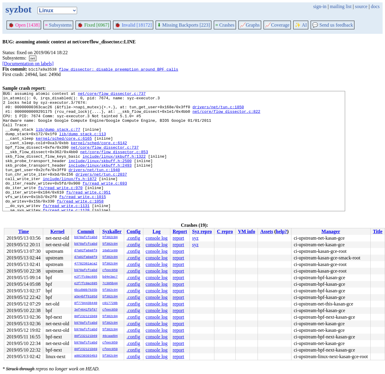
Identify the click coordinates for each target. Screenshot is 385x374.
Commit (85, 231)
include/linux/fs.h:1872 (70, 196)
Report (180, 231)
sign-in (319, 6)
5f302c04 (110, 237)
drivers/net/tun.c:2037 (101, 191)
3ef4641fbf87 (85, 310)
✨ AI (301, 25)
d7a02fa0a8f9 (85, 251)
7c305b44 (110, 284)
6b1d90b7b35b (85, 290)
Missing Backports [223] (183, 25)
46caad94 (110, 336)
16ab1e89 (110, 251)
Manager (330, 231)
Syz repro (202, 231)
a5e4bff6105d (85, 297)
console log (157, 238)
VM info (246, 231)
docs (375, 6)
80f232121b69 (85, 316)
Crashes (224, 25)
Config (133, 231)
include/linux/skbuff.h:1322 (114, 169)
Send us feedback (332, 25)
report (178, 238)
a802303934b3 (85, 356)
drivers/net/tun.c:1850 (218, 110)
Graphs (250, 25)
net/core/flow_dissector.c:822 (226, 115)
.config (133, 238)
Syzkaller (111, 231)
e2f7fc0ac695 (85, 277)
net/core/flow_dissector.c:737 (112, 94)
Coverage (277, 25)
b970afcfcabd (85, 237)
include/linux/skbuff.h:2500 (100, 175)
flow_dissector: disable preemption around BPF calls (118, 69)
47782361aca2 (85, 264)
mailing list (340, 6)
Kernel (57, 231)
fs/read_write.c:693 (104, 202)
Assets (266, 231)
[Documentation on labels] (28, 63)
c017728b (110, 303)
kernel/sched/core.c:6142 (99, 153)
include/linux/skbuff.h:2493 (100, 180)
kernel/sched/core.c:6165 (64, 148)
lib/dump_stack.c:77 (58, 137)
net (32, 58)
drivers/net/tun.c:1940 (94, 185)
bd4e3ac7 (110, 277)
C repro (225, 231)
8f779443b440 (85, 303)
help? (281, 231)
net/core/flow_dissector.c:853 (114, 164)
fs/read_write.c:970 (60, 207)
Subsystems (58, 25)
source (361, 6)
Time (23, 231)
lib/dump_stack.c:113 (82, 142)
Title (378, 231)
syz (195, 238)
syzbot (18, 9)
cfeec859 (110, 270)
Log (157, 231)
